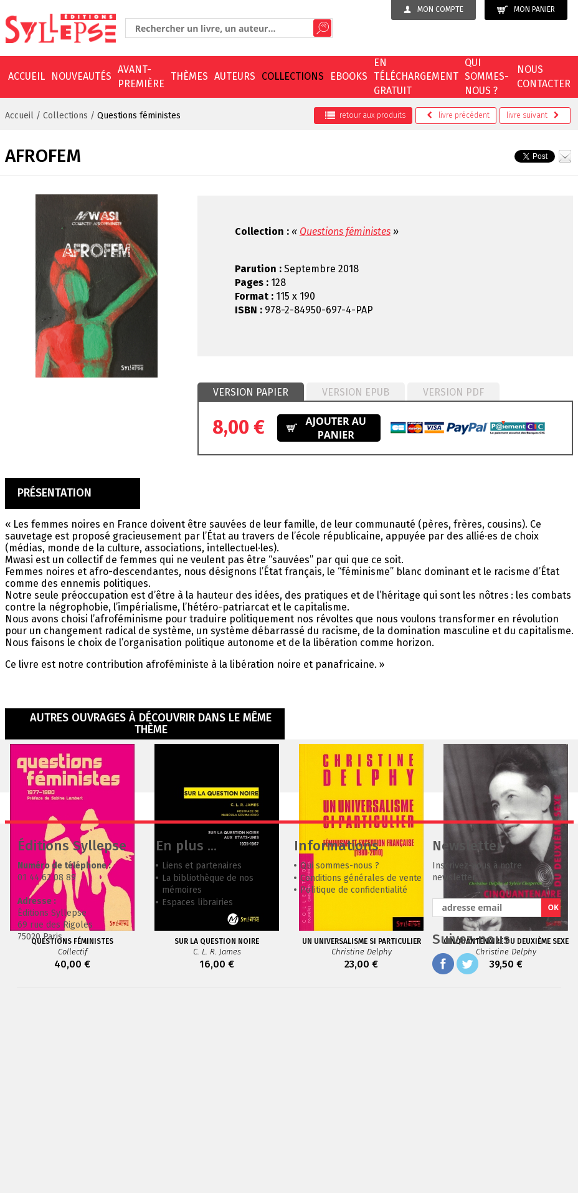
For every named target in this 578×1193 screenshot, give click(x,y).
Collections (293, 76)
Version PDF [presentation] (453, 392)
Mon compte (433, 9)
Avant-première (141, 76)
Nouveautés (81, 76)
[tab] (250, 392)
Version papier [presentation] (250, 392)
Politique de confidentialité (353, 1077)
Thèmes (189, 76)
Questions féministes (139, 115)
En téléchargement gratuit (416, 77)
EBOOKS (348, 76)
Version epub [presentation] (355, 392)
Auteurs (234, 76)
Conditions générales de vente (361, 1065)
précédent (458, 115)
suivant (532, 115)
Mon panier (526, 9)
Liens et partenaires (202, 1052)
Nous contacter (544, 76)
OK (553, 1094)
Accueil (26, 76)
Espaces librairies (197, 1089)
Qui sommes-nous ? (487, 77)
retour (365, 115)
